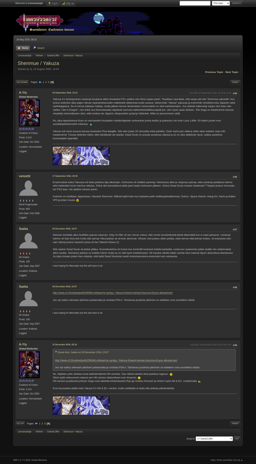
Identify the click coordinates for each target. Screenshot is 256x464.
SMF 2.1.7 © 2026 (21, 460)
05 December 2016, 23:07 (64, 286)
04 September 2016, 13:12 (64, 93)
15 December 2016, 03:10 (64, 344)
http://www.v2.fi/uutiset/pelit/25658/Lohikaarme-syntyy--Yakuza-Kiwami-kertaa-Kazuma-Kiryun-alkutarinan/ (113, 292)
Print (235, 82)
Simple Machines (39, 460)
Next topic (232, 72)
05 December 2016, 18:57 (64, 228)
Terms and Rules (224, 460)
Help (213, 460)
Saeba (23, 228)
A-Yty (23, 92)
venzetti (24, 176)
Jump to (190, 438)
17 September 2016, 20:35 (64, 176)
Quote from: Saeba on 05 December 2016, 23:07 (83, 352)
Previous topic (214, 72)
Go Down (22, 82)
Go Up (20, 423)
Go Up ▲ (238, 460)
